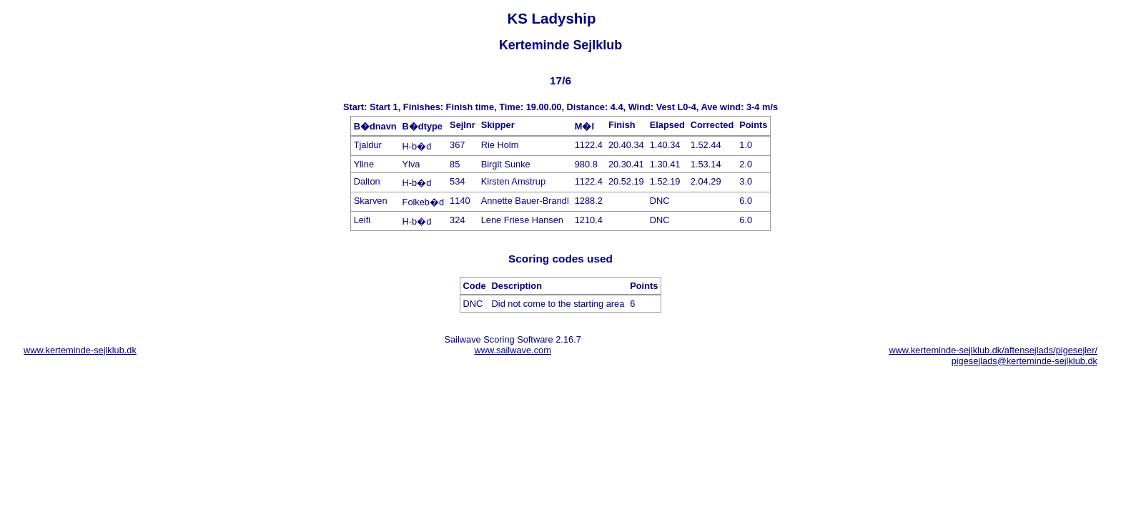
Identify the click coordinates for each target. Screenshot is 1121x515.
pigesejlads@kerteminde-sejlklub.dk (1024, 360)
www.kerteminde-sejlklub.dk (80, 350)
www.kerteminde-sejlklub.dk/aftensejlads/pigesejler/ (993, 350)
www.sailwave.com (512, 350)
